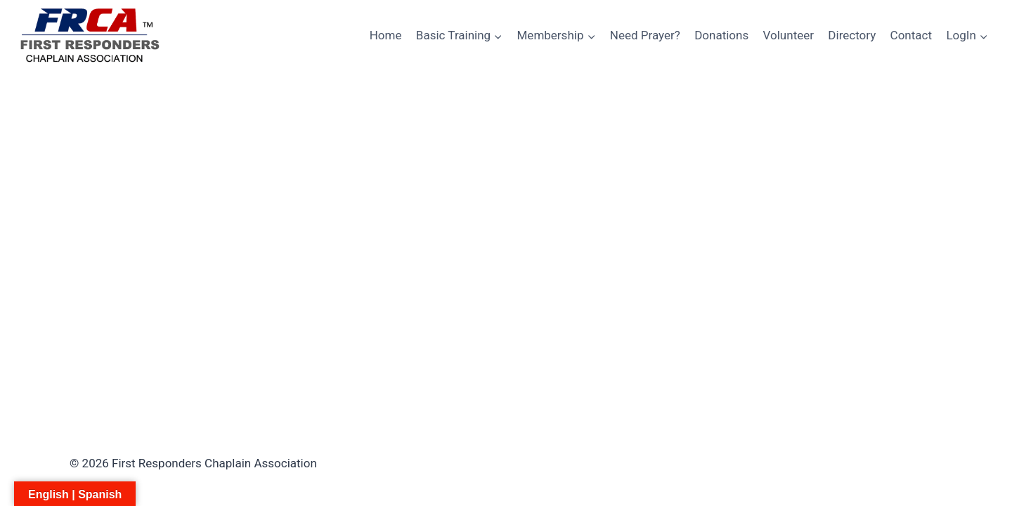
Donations (721, 35)
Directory (852, 35)
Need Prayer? (645, 35)
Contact (911, 35)
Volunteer (788, 35)
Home (386, 35)
